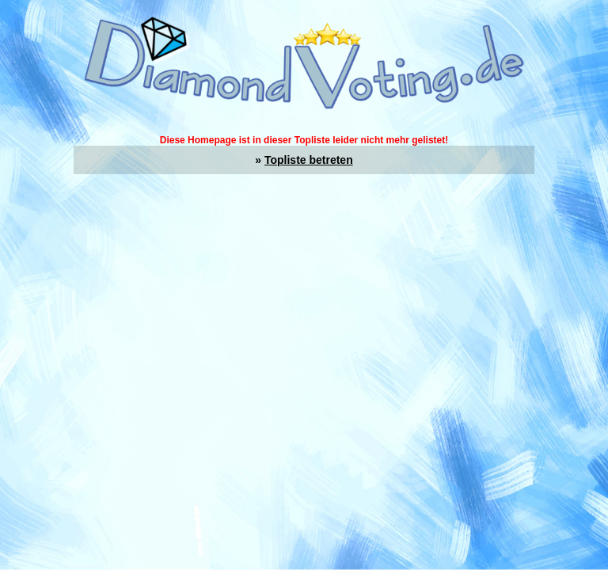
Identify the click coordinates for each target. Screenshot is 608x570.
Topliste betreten (308, 160)
